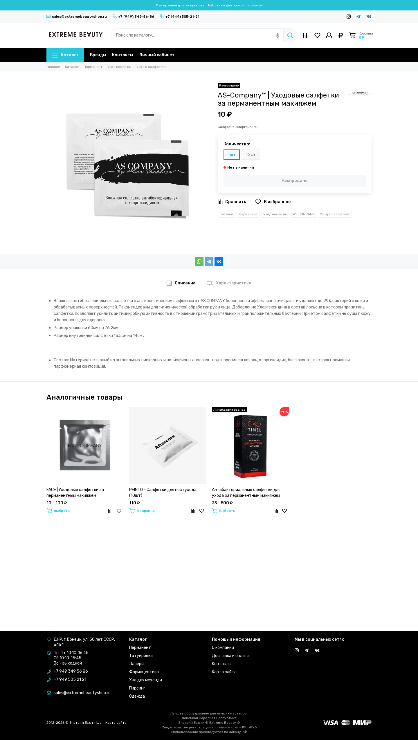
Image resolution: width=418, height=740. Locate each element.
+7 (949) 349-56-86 (133, 17)
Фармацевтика (144, 671)
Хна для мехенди (145, 680)
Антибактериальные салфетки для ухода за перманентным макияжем (246, 492)
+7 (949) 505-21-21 (179, 17)
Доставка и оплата (231, 655)
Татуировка (141, 655)
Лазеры (136, 663)
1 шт (231, 155)
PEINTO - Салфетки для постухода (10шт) (163, 492)
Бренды (98, 55)
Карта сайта (224, 671)
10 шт (251, 155)
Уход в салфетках (335, 214)
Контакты (122, 55)
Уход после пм (275, 214)
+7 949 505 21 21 (70, 679)
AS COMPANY (303, 214)
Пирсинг (137, 688)
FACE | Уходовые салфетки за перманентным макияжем (75, 492)
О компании (223, 647)
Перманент (248, 214)
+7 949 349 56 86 (71, 671)
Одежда (137, 696)
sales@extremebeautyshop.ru (76, 17)
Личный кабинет (156, 55)
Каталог (65, 55)
